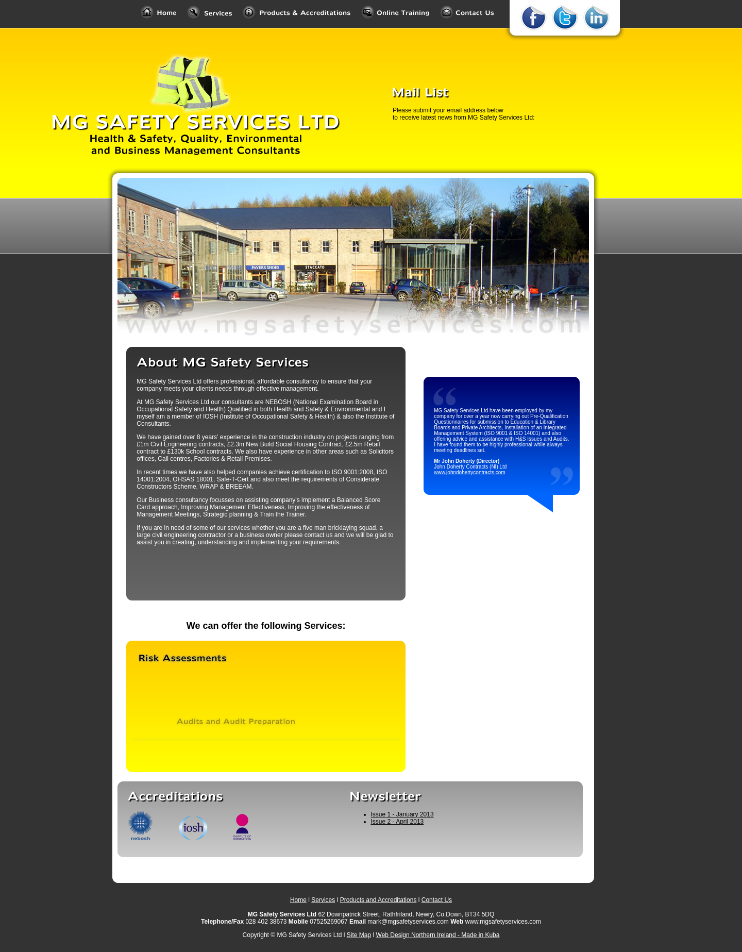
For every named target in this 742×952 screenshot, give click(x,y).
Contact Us (436, 900)
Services (323, 900)
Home (298, 900)
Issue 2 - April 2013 (397, 821)
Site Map (359, 935)
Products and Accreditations (378, 900)
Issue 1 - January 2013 (402, 814)
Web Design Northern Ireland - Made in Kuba (438, 935)
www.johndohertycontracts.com (469, 472)
